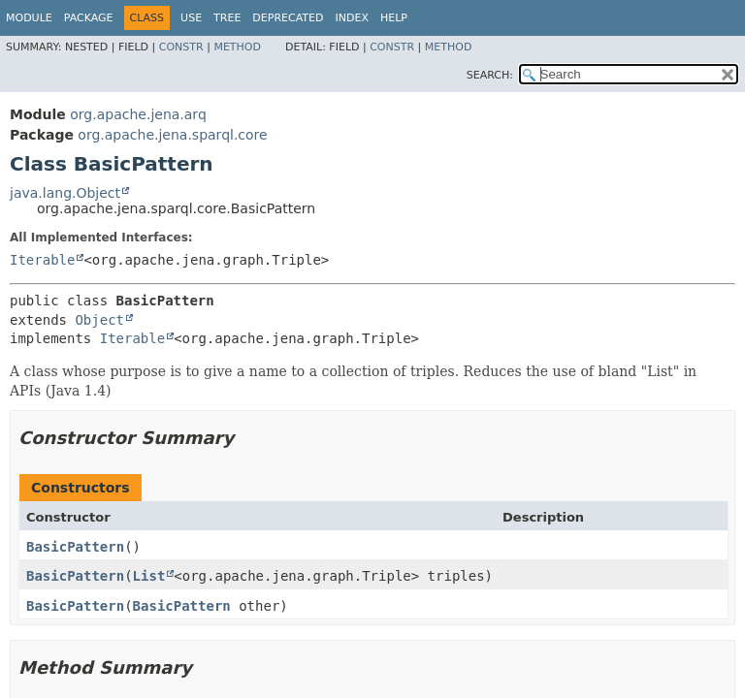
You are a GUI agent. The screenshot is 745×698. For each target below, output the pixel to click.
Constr (181, 47)
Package (88, 18)
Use (191, 18)
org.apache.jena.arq (138, 114)
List (149, 576)
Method (237, 47)
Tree (227, 18)
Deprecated (287, 18)
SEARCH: (490, 75)
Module (29, 18)
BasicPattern (75, 547)
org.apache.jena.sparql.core (172, 135)
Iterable (42, 260)
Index (351, 18)
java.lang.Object (65, 193)
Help (393, 18)
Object (99, 320)
